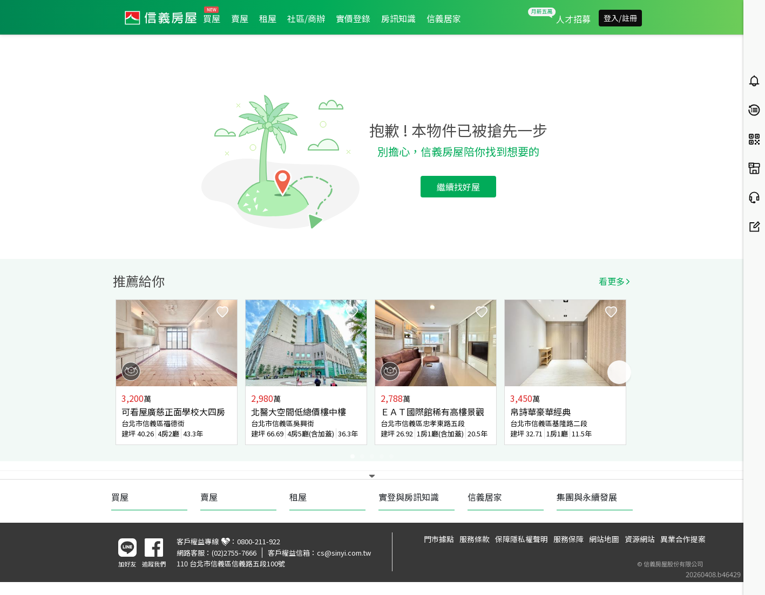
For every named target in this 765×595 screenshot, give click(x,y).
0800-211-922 (258, 541)
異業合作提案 (683, 539)
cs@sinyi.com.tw (344, 553)
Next (619, 372)
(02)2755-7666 (234, 553)
